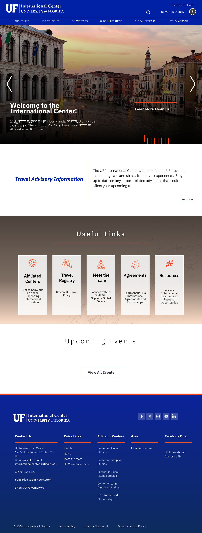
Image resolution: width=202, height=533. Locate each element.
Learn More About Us (152, 109)
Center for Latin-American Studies (108, 485)
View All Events (101, 372)
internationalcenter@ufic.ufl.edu (36, 463)
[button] (192, 11)
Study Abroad (179, 21)
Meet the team (73, 458)
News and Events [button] (172, 11)
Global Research (146, 21)
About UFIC (22, 21)
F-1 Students (50, 21)
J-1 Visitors (80, 21)
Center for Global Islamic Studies (108, 473)
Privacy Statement (97, 526)
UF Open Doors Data (76, 464)
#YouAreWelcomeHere (29, 487)
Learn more (187, 199)
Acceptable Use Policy (133, 526)
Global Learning (111, 21)
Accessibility (68, 526)
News (67, 453)
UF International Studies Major (107, 497)
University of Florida (184, 5)
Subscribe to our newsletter (33, 479)
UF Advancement (142, 448)
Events (68, 448)
